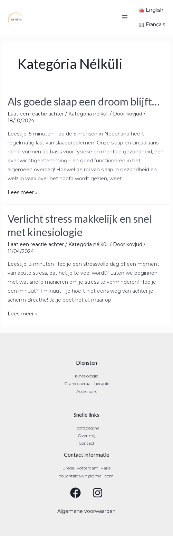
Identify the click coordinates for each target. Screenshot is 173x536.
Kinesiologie (86, 375)
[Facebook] (75, 492)
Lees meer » (23, 192)
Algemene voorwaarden (86, 511)
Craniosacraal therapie (86, 383)
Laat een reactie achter (36, 114)
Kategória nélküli (88, 114)
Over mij (86, 435)
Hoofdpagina (86, 428)
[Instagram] (97, 492)
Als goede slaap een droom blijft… (84, 101)
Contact (86, 443)
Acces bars (86, 391)
